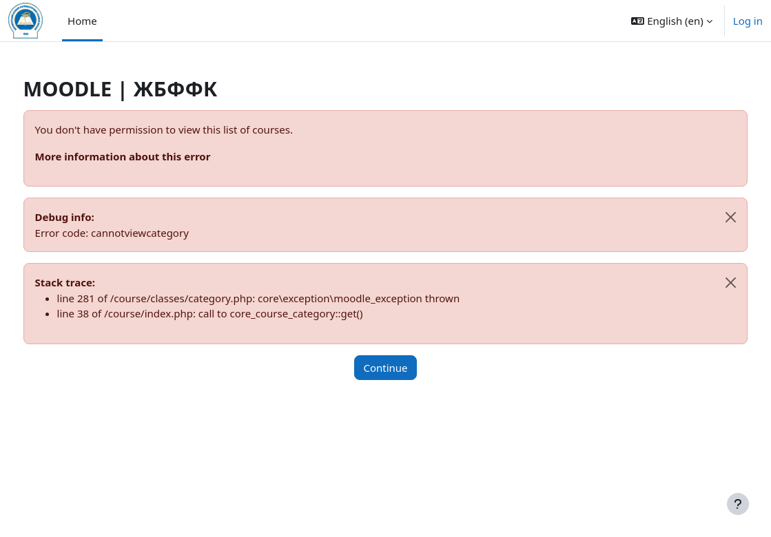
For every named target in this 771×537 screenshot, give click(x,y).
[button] (671, 20)
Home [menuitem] (82, 21)
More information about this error (148, 156)
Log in (748, 21)
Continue (385, 368)
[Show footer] (738, 504)
